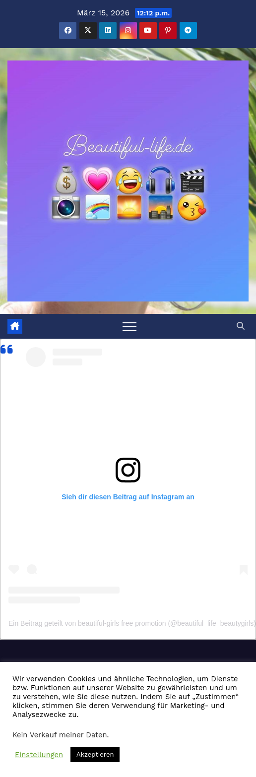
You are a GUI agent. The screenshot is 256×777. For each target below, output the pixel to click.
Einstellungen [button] (39, 754)
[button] (241, 326)
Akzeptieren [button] (95, 754)
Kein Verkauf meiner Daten (59, 734)
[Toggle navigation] (129, 326)
